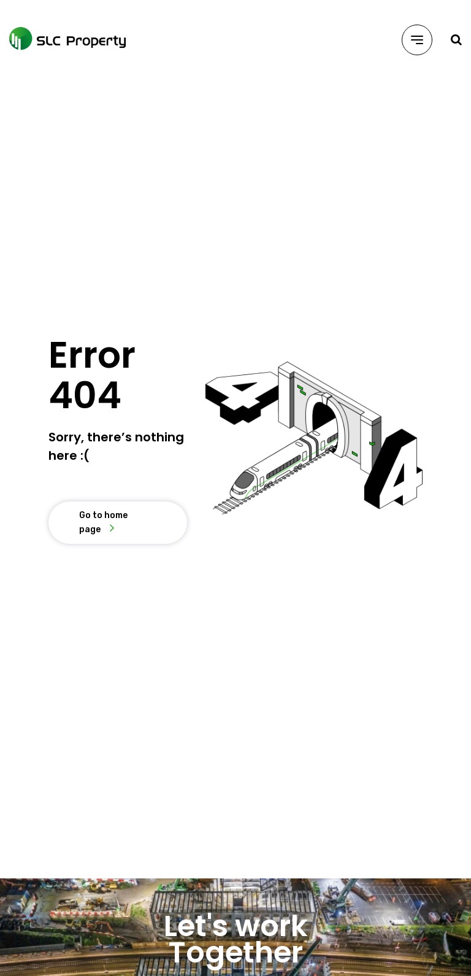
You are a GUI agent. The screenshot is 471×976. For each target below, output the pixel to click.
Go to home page (103, 522)
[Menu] (417, 40)
